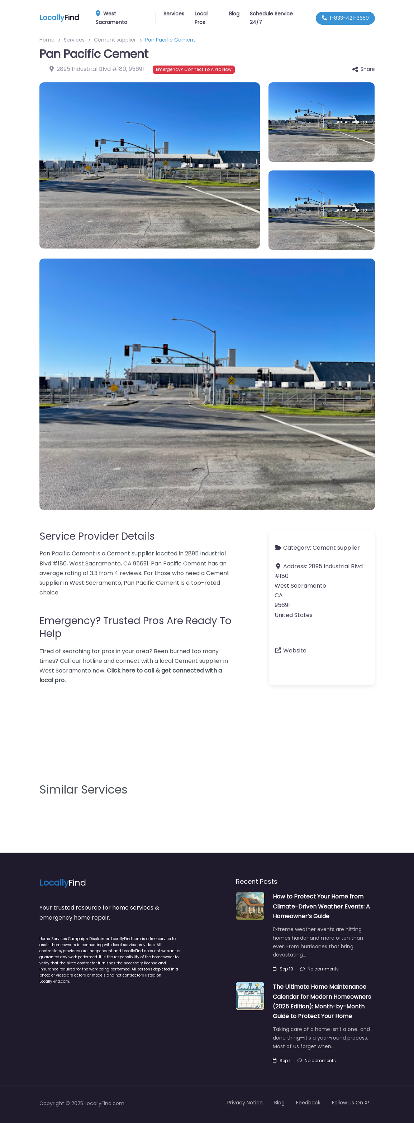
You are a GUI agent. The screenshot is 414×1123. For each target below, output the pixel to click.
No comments (319, 969)
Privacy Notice (245, 1102)
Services (173, 13)
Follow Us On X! (350, 1102)
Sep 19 (283, 969)
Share (363, 69)
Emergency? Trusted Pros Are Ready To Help (135, 627)
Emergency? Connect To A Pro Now (194, 69)
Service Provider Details (97, 536)
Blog (234, 13)
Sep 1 (281, 1060)
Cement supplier (115, 39)
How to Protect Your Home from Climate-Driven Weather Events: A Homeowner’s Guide (321, 906)
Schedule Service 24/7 (271, 18)
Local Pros (201, 18)
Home (46, 39)
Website (294, 650)
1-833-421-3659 (345, 17)
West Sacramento (124, 18)
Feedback (308, 1102)
